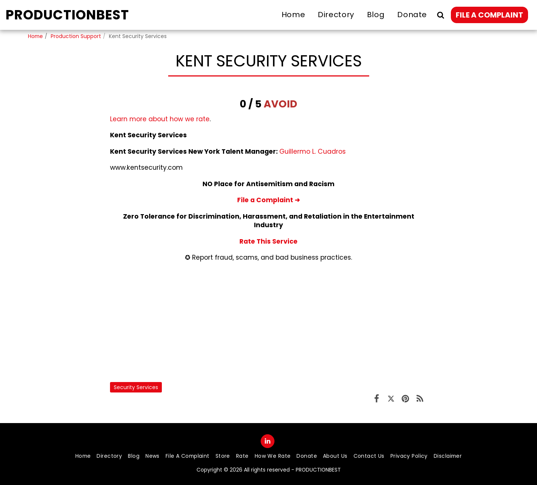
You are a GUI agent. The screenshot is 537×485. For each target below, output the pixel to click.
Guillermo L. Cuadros (312, 151)
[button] (440, 15)
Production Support (76, 36)
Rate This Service (268, 241)
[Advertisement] (268, 322)
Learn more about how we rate (160, 119)
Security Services (136, 387)
